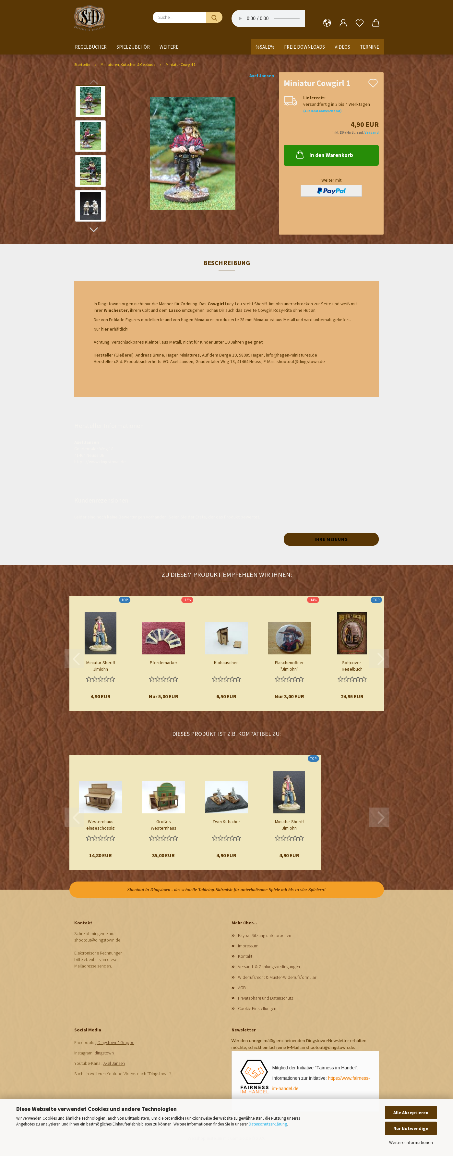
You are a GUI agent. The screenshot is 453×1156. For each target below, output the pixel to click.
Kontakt (245, 956)
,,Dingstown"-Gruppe (114, 1042)
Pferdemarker (163, 662)
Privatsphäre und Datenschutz (265, 998)
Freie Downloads (304, 47)
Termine (369, 47)
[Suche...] (214, 17)
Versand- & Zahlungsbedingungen (269, 966)
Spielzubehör (133, 47)
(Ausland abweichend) (322, 111)
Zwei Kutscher (226, 821)
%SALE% (265, 47)
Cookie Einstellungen (257, 1008)
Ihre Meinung (331, 539)
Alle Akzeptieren (410, 1112)
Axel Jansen (261, 76)
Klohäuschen (226, 662)
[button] (327, 23)
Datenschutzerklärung (268, 1124)
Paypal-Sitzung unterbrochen (264, 935)
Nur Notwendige (410, 1128)
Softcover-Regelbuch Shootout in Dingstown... (352, 665)
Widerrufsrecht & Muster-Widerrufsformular (277, 977)
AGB (242, 988)
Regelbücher (91, 47)
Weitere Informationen (411, 1142)
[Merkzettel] (360, 23)
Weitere (169, 47)
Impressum (248, 946)
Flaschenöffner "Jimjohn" (289, 665)
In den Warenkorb (324, 154)
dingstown (104, 1053)
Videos (342, 47)
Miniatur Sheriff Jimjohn (100, 665)
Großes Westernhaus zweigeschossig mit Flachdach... (163, 824)
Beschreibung (226, 263)
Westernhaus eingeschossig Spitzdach (100, 824)
